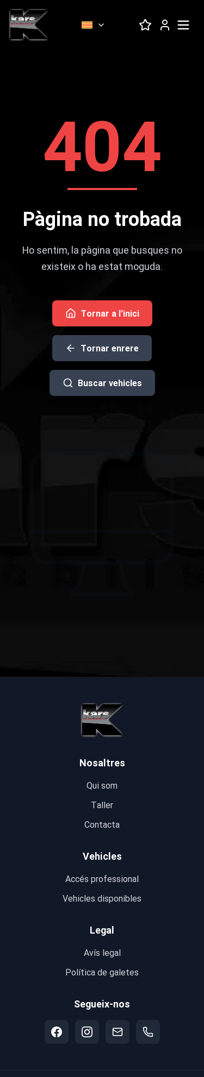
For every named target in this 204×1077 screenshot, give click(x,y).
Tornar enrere (102, 348)
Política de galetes (102, 972)
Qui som (102, 785)
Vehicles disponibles (102, 898)
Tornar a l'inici (102, 313)
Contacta (102, 824)
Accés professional (102, 878)
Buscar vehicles (102, 382)
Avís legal (102, 952)
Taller (102, 804)
